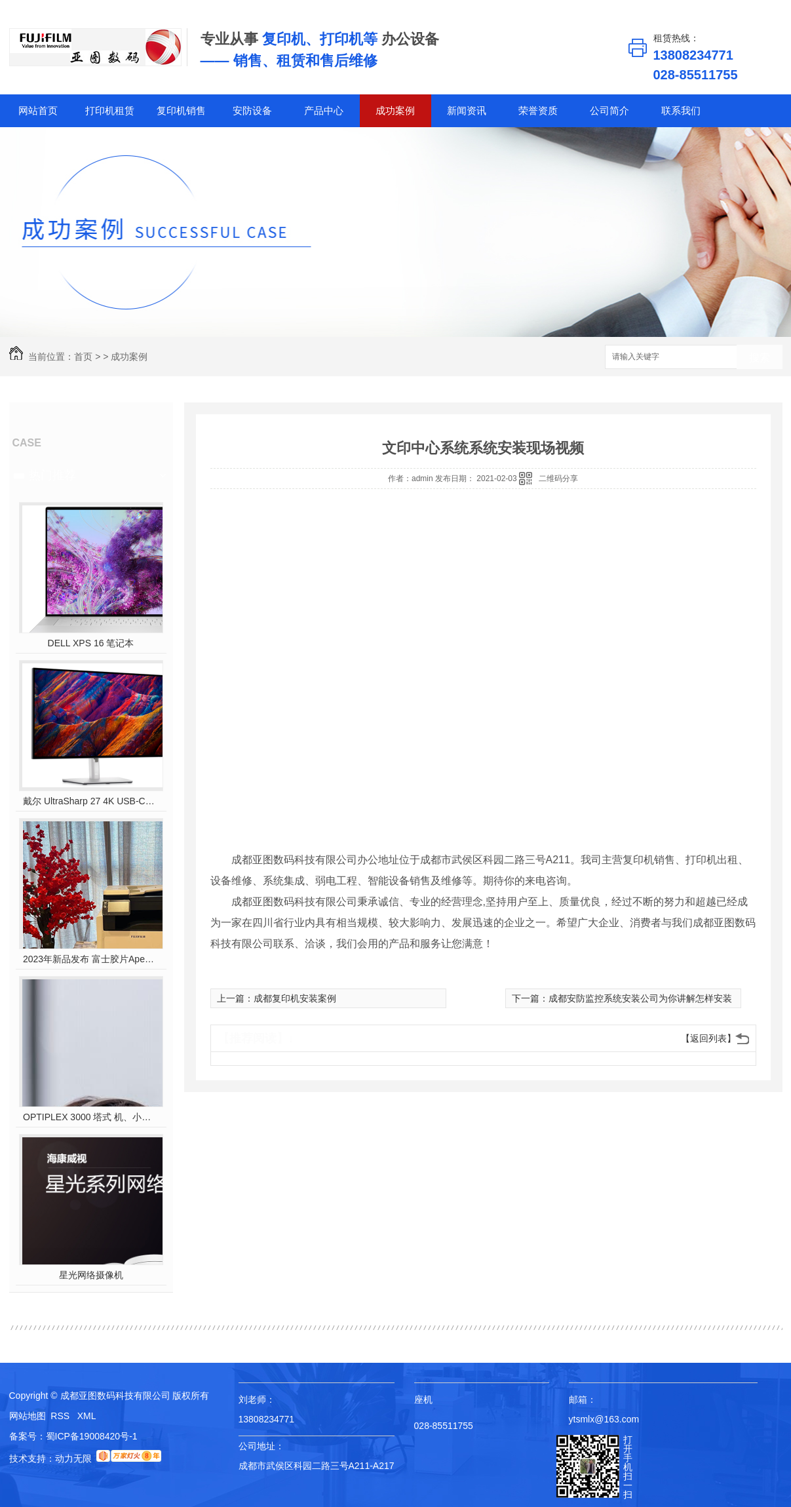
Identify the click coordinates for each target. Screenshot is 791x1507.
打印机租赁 (109, 110)
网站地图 (27, 1416)
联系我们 (681, 110)
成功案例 (395, 110)
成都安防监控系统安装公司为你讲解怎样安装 (640, 998)
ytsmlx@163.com (604, 1419)
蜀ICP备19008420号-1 (92, 1436)
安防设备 (252, 110)
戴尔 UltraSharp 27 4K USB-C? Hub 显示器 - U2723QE (91, 801)
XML (86, 1416)
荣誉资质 (538, 110)
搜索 (759, 357)
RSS (61, 1416)
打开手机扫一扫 (627, 1467)
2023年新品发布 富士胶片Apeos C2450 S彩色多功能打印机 (91, 959)
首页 (83, 356)
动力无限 (73, 1458)
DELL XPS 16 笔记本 (91, 643)
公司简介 (609, 110)
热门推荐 (52, 475)
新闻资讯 (466, 110)
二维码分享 (558, 478)
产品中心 (323, 110)
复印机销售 (181, 110)
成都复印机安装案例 (295, 998)
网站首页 (38, 110)
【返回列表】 (708, 1038)
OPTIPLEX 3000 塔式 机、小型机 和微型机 (91, 1117)
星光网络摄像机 (91, 1275)
